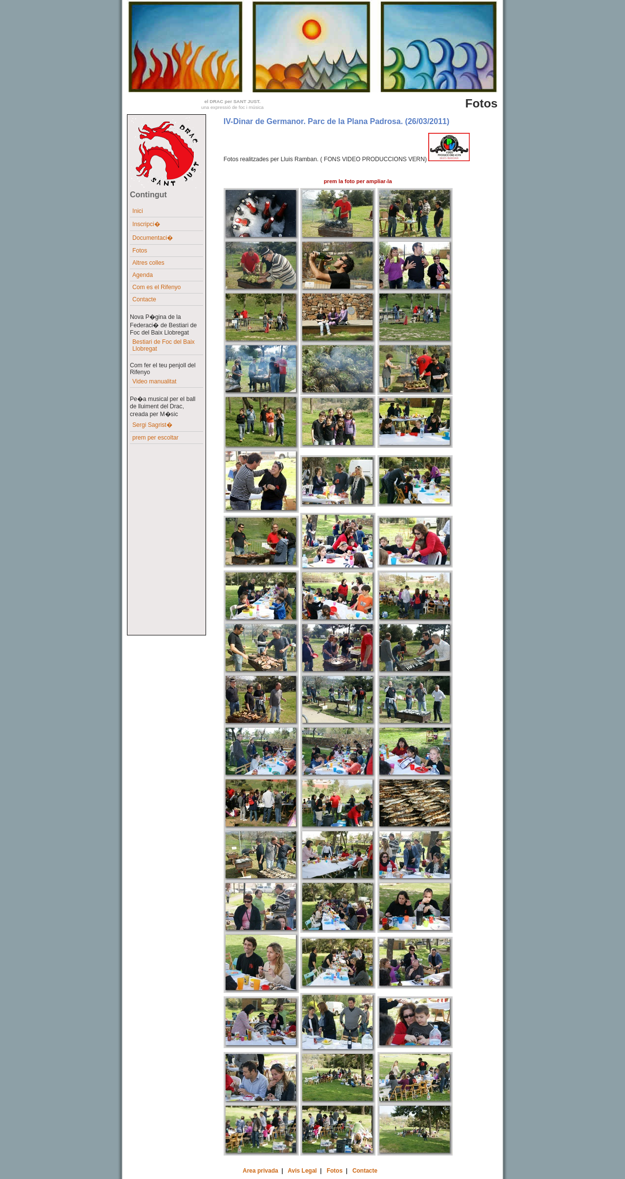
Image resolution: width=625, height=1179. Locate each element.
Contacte (144, 299)
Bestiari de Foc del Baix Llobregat (163, 345)
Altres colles (148, 262)
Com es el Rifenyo (156, 287)
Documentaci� (152, 237)
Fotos (139, 250)
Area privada (260, 1170)
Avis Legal (302, 1170)
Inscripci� (146, 224)
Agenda (142, 275)
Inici (137, 211)
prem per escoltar (155, 437)
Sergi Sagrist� (152, 424)
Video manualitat (154, 381)
